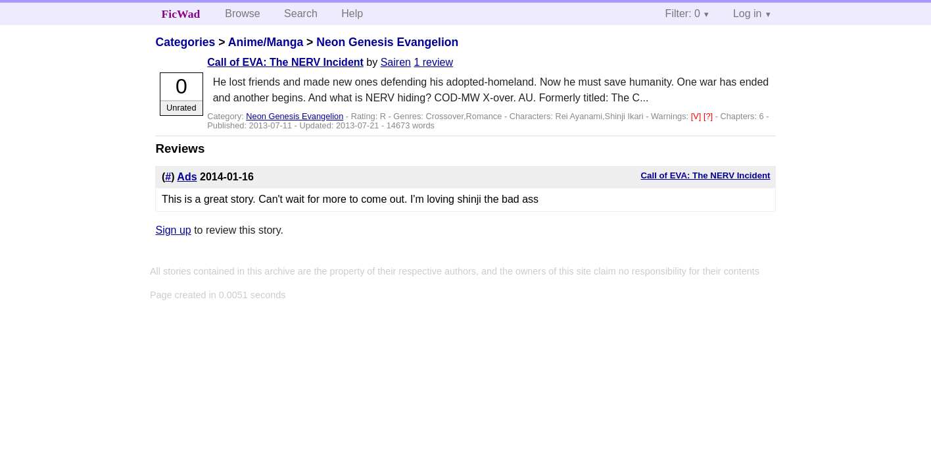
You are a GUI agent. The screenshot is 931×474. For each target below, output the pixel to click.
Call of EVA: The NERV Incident (285, 62)
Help (352, 13)
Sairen (396, 62)
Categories (185, 42)
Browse (242, 13)
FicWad (181, 13)
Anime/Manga (265, 42)
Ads (187, 176)
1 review (433, 62)
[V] (697, 116)
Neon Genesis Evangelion (387, 42)
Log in (747, 13)
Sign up (173, 230)
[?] (709, 116)
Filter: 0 (682, 13)
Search (301, 13)
